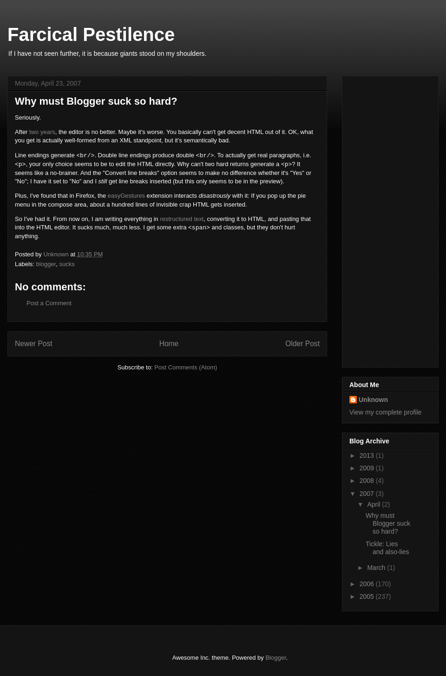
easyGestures (126, 195)
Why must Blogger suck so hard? (388, 523)
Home (169, 344)
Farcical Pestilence (91, 34)
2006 (368, 584)
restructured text (181, 218)
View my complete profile (385, 412)
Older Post (302, 344)
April (374, 504)
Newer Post (33, 344)
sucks (66, 264)
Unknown (373, 399)
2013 (368, 455)
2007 (368, 493)
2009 (368, 468)
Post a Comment (49, 303)
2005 (368, 596)
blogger (46, 264)
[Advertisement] (386, 219)
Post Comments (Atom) (185, 367)
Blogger (275, 657)
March (377, 567)
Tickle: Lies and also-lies (387, 548)
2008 (368, 480)
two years (42, 131)
